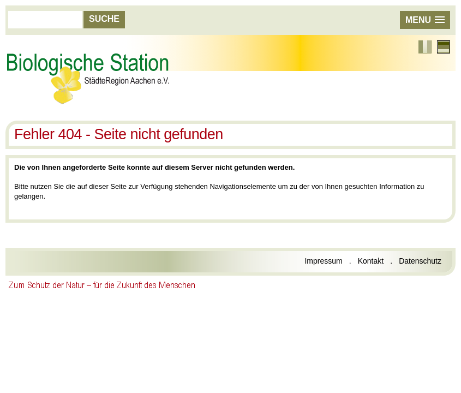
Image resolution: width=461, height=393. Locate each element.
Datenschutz (420, 261)
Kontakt (371, 261)
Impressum (323, 261)
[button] (425, 20)
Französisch (425, 46)
